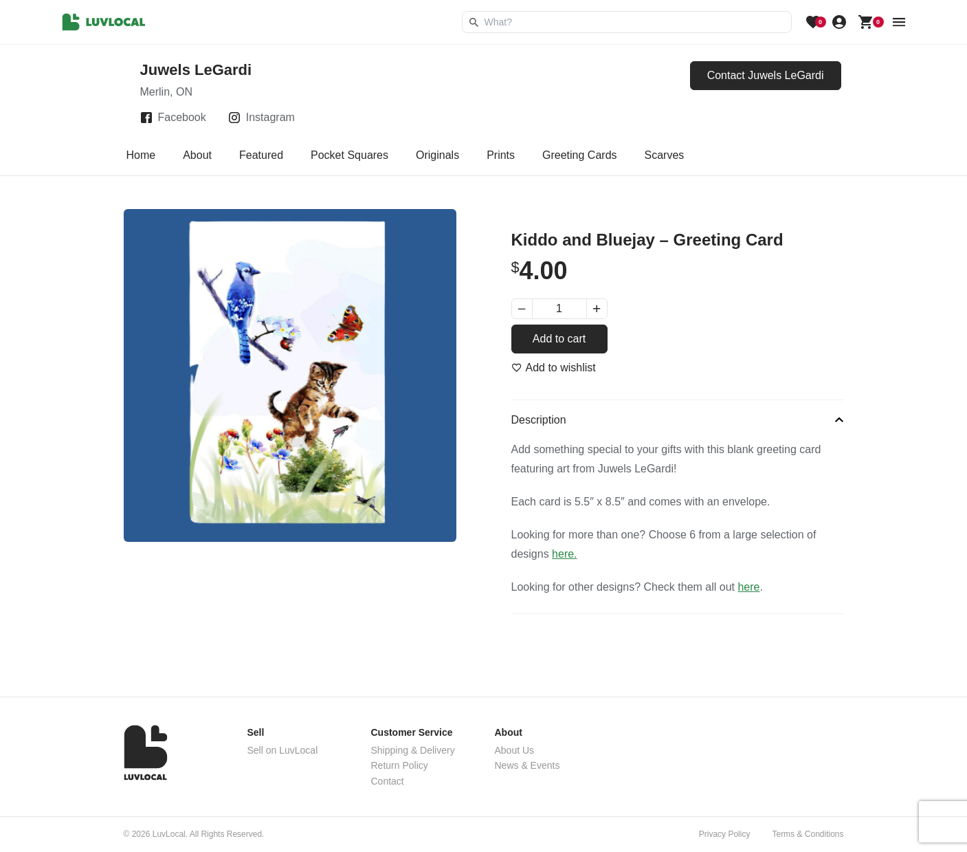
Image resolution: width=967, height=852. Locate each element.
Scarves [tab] (665, 155)
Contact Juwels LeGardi (765, 75)
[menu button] (899, 22)
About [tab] (197, 155)
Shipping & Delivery (413, 750)
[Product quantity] (559, 308)
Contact (387, 781)
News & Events (527, 765)
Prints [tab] (501, 155)
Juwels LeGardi (196, 69)
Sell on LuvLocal (282, 750)
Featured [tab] (261, 155)
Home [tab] (141, 155)
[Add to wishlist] (553, 368)
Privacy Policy (725, 834)
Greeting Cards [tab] (579, 155)
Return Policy (399, 765)
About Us (515, 750)
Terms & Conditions (807, 834)
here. (564, 554)
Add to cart (559, 339)
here (748, 587)
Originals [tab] (437, 155)
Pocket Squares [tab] (349, 155)
